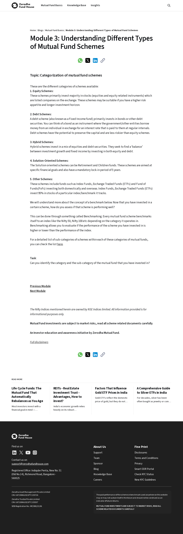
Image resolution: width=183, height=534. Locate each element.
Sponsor (98, 463)
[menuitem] (51, 5)
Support (98, 452)
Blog (96, 469)
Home (33, 30)
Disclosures (141, 452)
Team (97, 458)
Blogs (41, 30)
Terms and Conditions (146, 458)
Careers (98, 480)
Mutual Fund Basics (51, 5)
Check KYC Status (144, 474)
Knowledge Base (76, 5)
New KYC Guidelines (145, 480)
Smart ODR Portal (144, 469)
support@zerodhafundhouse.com (30, 464)
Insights (95, 5)
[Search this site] (169, 5)
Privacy (138, 463)
